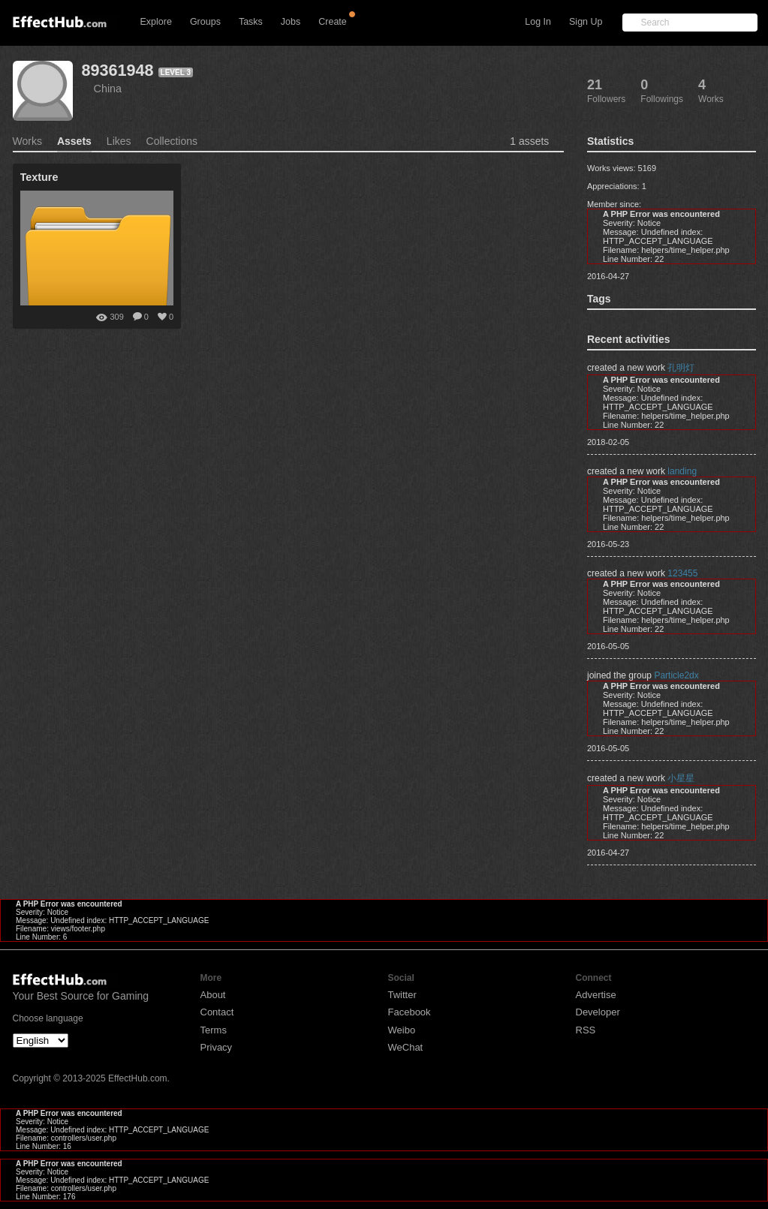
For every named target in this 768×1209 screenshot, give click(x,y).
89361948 (118, 70)
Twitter (402, 994)
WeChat (405, 1047)
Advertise (596, 994)
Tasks (251, 22)
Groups (205, 22)
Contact (217, 1012)
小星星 (680, 778)
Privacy (216, 1047)
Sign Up (585, 22)
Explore (156, 22)
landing (682, 471)
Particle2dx (676, 675)
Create (332, 22)
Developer (598, 1012)
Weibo (402, 1030)
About (213, 994)
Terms (213, 1030)
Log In (538, 22)
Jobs (290, 22)
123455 (682, 573)
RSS (586, 1030)
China (108, 89)
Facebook (409, 1012)
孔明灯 (680, 367)
